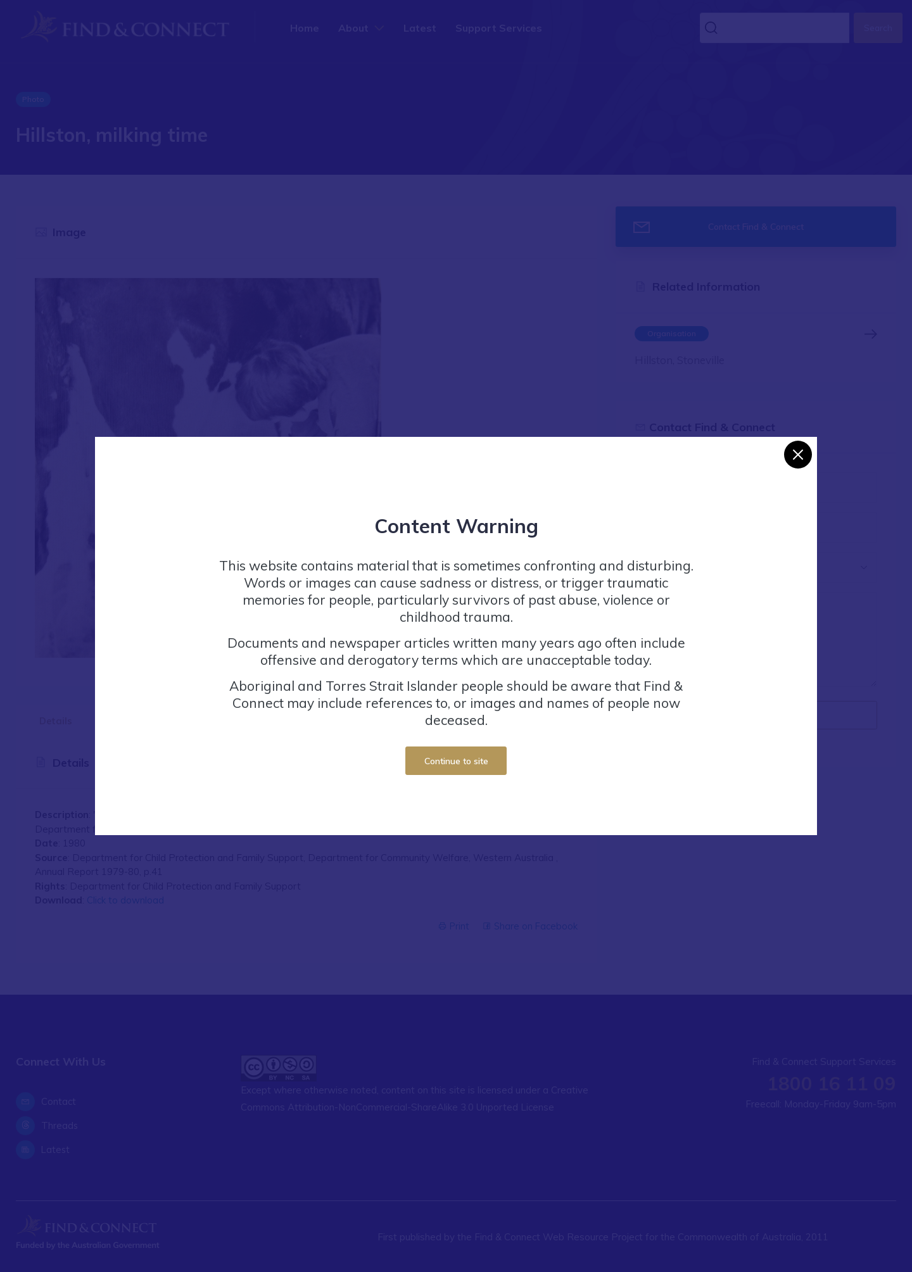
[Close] (798, 455)
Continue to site (456, 760)
